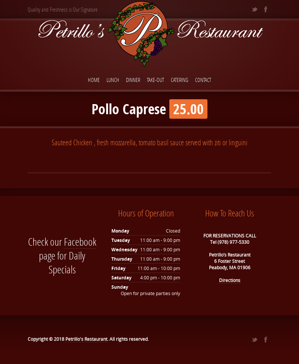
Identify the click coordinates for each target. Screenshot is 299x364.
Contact (203, 80)
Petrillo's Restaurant (86, 339)
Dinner (133, 80)
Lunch (113, 80)
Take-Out (155, 80)
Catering (179, 80)
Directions (229, 280)
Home (94, 80)
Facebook (80, 242)
